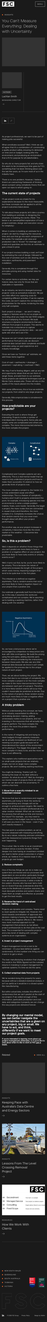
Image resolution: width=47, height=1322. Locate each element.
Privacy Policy (26, 1315)
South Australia (12, 1278)
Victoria (9, 1286)
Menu (40, 4)
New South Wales (13, 1271)
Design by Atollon (39, 1315)
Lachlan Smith (9, 96)
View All (41, 1055)
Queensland (10, 1275)
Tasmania (9, 1282)
